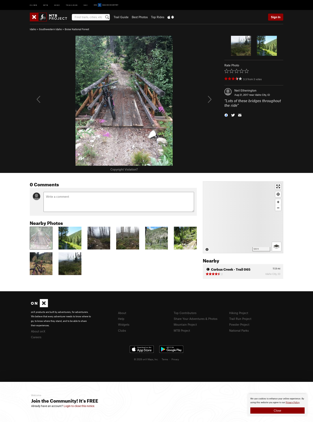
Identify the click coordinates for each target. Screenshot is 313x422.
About (122, 313)
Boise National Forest (77, 29)
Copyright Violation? (124, 169)
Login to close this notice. (79, 406)
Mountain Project (185, 324)
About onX (38, 331)
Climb (33, 5)
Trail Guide (121, 17)
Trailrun (72, 5)
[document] (277, 405)
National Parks (239, 330)
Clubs (122, 330)
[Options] (276, 246)
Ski (86, 5)
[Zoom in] (278, 202)
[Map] (243, 217)
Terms (165, 359)
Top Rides (157, 17)
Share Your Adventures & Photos (195, 318)
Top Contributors (185, 313)
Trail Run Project (240, 318)
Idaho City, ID (262, 94)
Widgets (123, 324)
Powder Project (239, 324)
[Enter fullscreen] (278, 186)
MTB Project (182, 330)
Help (121, 318)
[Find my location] (278, 194)
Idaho (33, 29)
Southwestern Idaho (50, 29)
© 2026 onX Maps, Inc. (146, 359)
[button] (226, 114)
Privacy (175, 359)
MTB (45, 5)
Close (277, 410)
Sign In (275, 17)
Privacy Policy (292, 402)
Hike (57, 5)
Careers (36, 337)
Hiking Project (238, 313)
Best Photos (140, 17)
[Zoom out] (278, 208)
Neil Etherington (245, 90)
